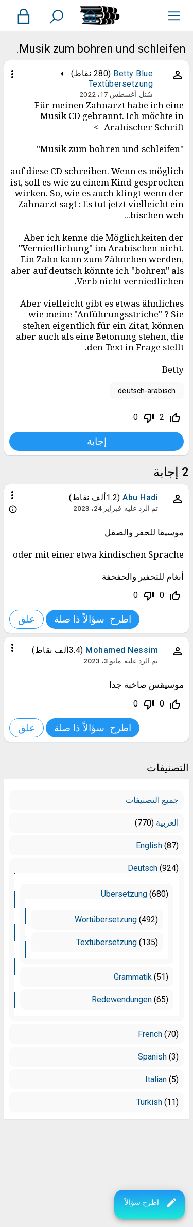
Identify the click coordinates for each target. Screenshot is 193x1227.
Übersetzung (124, 894)
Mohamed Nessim (121, 650)
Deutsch (142, 868)
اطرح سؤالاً (151, 1203)
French (150, 1034)
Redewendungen (122, 999)
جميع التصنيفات (152, 800)
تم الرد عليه (141, 508)
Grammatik (133, 977)
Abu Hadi (140, 497)
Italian (156, 1079)
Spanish (152, 1057)
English (149, 845)
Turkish (149, 1102)
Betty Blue (133, 73)
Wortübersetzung (106, 920)
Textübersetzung (121, 84)
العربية (167, 823)
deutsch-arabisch (147, 390)
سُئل (146, 94)
